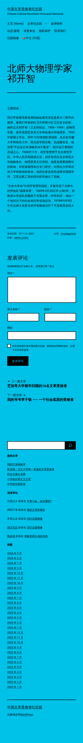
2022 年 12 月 (15, 632)
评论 (10, 273)
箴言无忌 (12, 527)
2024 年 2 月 (14, 568)
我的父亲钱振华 (16, 464)
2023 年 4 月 (14, 612)
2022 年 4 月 (14, 672)
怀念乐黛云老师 (16, 474)
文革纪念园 (34, 23)
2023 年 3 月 (14, 617)
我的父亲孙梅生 (36, 509)
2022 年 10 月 (15, 642)
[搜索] (70, 445)
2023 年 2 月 (14, 622)
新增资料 (57, 23)
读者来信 (29, 31)
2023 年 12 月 (15, 573)
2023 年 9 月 (14, 587)
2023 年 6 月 (14, 602)
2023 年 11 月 (15, 578)
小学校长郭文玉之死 (19, 479)
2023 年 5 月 (14, 607)
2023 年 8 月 (14, 592)
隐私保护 (44, 31)
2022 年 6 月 (14, 662)
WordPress (26, 714)
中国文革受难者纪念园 (24, 9)
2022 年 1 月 (14, 686)
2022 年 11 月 (15, 637)
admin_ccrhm (21, 237)
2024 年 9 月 (14, 553)
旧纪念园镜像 (35, 518)
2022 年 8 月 (14, 652)
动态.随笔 (13, 31)
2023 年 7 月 (14, 597)
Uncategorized (68, 233)
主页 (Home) (15, 23)
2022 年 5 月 (14, 667)
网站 (9, 327)
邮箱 (47, 309)
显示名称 (13, 309)
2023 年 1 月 (14, 627)
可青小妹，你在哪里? (39, 501)
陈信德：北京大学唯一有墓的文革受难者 (30, 469)
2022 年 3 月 (14, 677)
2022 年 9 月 (14, 647)
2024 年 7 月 (14, 563)
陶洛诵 (11, 536)
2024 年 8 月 (14, 558)
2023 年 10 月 (15, 582)
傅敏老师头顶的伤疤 (36, 536)
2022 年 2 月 (14, 681)
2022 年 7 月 (14, 657)
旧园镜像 (13, 38)
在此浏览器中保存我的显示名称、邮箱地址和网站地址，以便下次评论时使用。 (43, 348)
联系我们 (60, 31)
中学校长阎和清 (16, 484)
